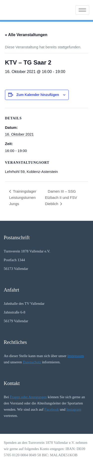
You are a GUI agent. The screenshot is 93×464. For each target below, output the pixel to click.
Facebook (51, 409)
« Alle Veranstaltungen (26, 35)
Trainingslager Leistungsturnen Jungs (22, 197)
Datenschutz (32, 362)
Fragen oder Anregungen (28, 397)
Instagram (73, 409)
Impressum (75, 356)
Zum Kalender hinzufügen (37, 95)
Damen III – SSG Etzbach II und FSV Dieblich (61, 197)
